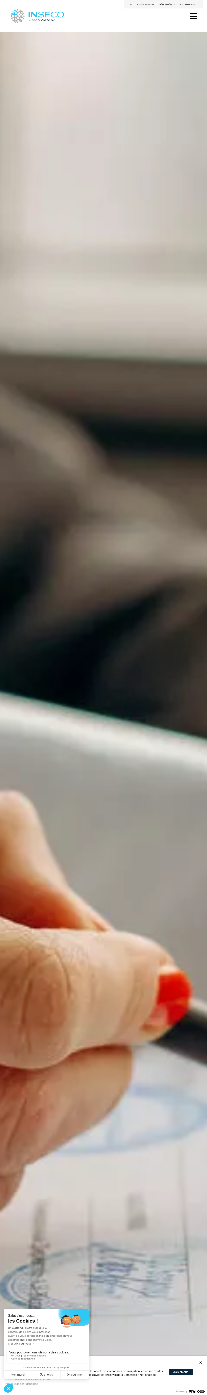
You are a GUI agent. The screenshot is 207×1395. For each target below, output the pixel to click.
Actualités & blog (142, 4)
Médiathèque (167, 4)
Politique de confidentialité (21, 1384)
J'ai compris (180, 1372)
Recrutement (188, 4)
